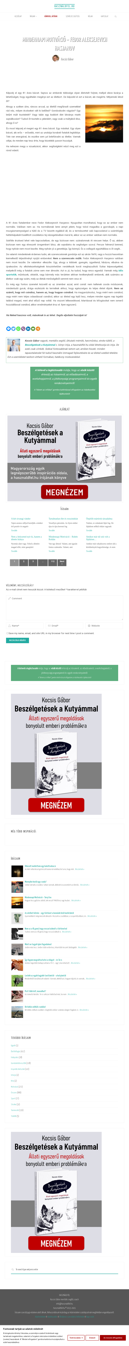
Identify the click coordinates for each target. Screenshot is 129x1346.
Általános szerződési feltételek (71, 1319)
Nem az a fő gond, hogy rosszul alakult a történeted (46, 931)
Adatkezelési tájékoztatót (82, 680)
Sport (13, 1101)
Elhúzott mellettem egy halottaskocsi (40, 869)
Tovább (14, 530)
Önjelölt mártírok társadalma (99, 518)
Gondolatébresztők (18, 1066)
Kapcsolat (90, 1319)
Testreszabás (75, 1338)
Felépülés (15, 1060)
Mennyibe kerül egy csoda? (35, 884)
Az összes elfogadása (113, 1338)
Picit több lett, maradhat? (35, 994)
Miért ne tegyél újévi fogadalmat (38, 947)
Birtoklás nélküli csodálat (35, 1009)
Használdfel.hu (64, 6)
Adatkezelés (52, 1319)
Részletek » (79, 872)
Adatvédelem (40, 1319)
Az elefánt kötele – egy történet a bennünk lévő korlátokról (49, 915)
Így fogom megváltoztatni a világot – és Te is (43, 962)
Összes (14, 1095)
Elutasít (92, 1338)
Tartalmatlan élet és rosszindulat (63, 518)
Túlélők (14, 1119)
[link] (116, 17)
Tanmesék (15, 1113)
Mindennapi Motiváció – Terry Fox (38, 900)
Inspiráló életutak (18, 1072)
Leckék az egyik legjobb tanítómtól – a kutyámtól (45, 978)
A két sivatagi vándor (20, 518)
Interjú (13, 1077)
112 (52, 561)
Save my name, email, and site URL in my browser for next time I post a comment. (50, 635)
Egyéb (13, 1048)
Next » (62, 562)
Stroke (13, 1107)
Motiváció (14, 1089)
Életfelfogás (16, 1054)
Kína (12, 1083)
